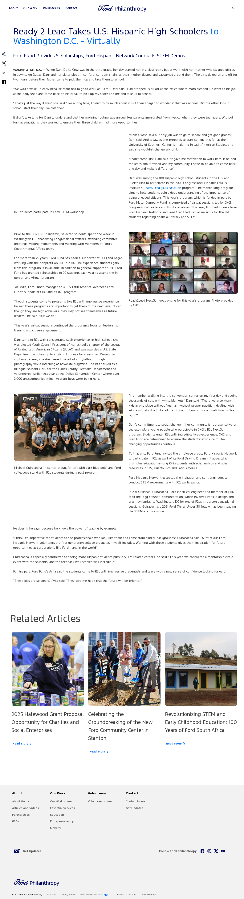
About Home (20, 801)
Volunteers (51, 8)
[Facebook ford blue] (202, 851)
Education (57, 814)
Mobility (55, 828)
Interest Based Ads (126, 894)
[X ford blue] (216, 851)
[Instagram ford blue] (209, 851)
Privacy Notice (68, 894)
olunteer (95, 801)
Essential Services (62, 808)
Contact (71, 8)
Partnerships (21, 814)
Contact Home (135, 801)
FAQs (15, 821)
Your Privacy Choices (90, 894)
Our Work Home (61, 801)
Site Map (51, 894)
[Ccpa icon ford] (105, 895)
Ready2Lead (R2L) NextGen (162, 188)
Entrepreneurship (62, 821)
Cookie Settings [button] (149, 894)
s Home (106, 801)
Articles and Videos (25, 808)
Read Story (20, 743)
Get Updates (134, 808)
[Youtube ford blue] (223, 851)
